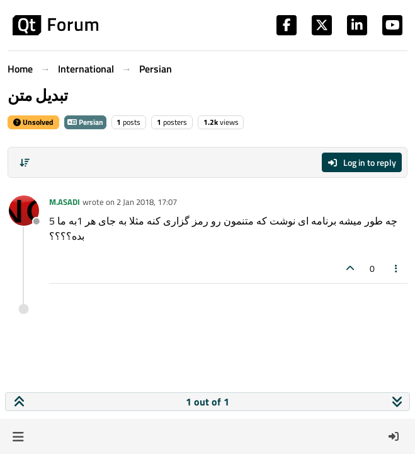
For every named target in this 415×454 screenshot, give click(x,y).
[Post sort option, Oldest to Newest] (24, 162)
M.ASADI (64, 201)
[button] (18, 436)
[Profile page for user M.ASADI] (24, 210)
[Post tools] (396, 268)
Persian (85, 122)
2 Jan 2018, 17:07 (147, 201)
